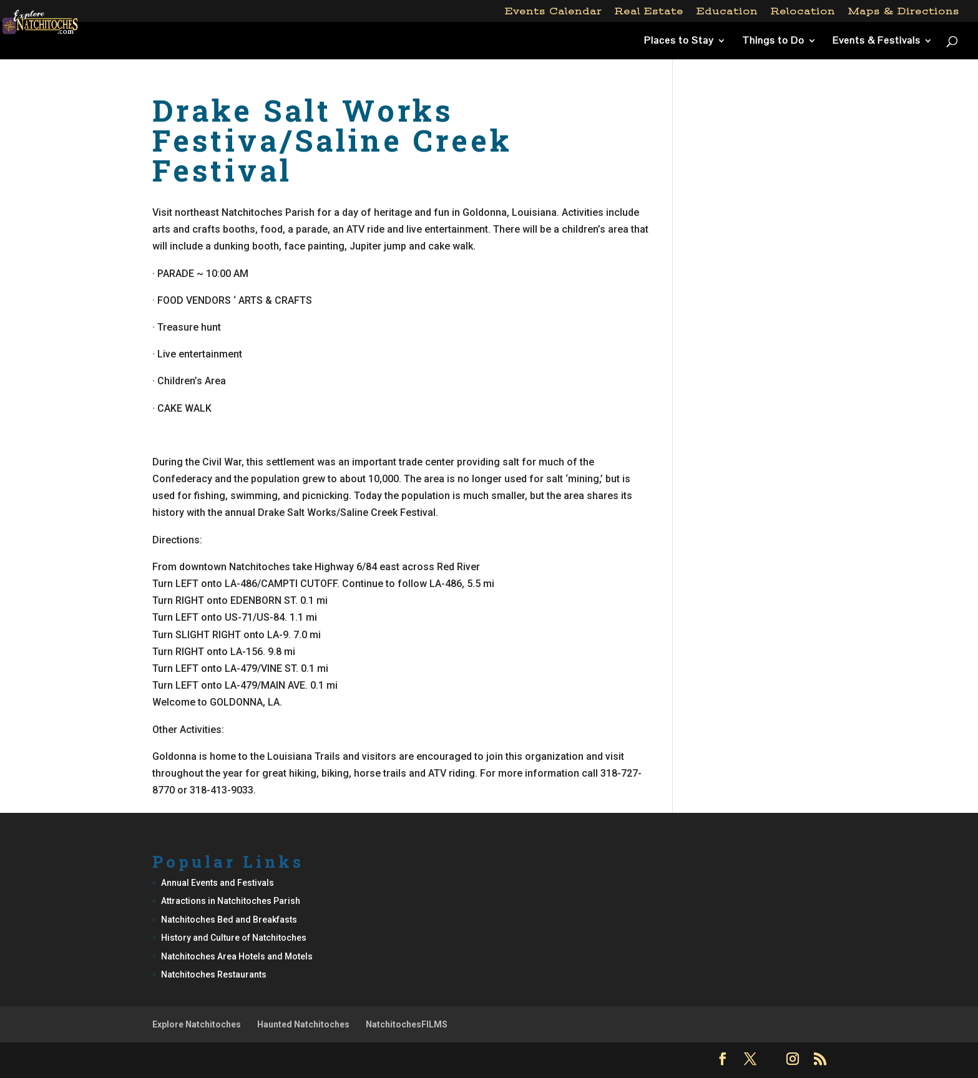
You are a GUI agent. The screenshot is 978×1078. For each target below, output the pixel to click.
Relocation (803, 11)
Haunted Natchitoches (303, 1024)
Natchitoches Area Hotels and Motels (237, 956)
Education (727, 11)
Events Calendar (553, 11)
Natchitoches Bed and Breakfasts (229, 920)
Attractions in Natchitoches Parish (230, 901)
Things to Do (773, 41)
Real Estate (649, 11)
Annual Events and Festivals (217, 883)
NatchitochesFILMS (406, 1024)
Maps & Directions (903, 11)
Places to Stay (679, 41)
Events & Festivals (877, 41)
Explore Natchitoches (196, 1024)
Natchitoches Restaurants (214, 974)
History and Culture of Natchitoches (233, 938)
